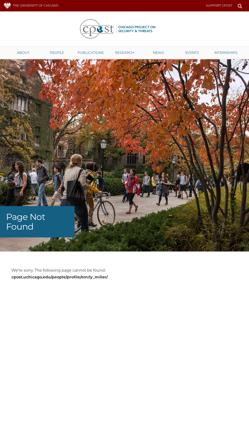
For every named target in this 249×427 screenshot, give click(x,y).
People (57, 52)
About (23, 52)
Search (239, 6)
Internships (226, 52)
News (158, 52)
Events (192, 52)
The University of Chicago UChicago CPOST (124, 29)
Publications (91, 52)
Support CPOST (219, 5)
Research (124, 52)
